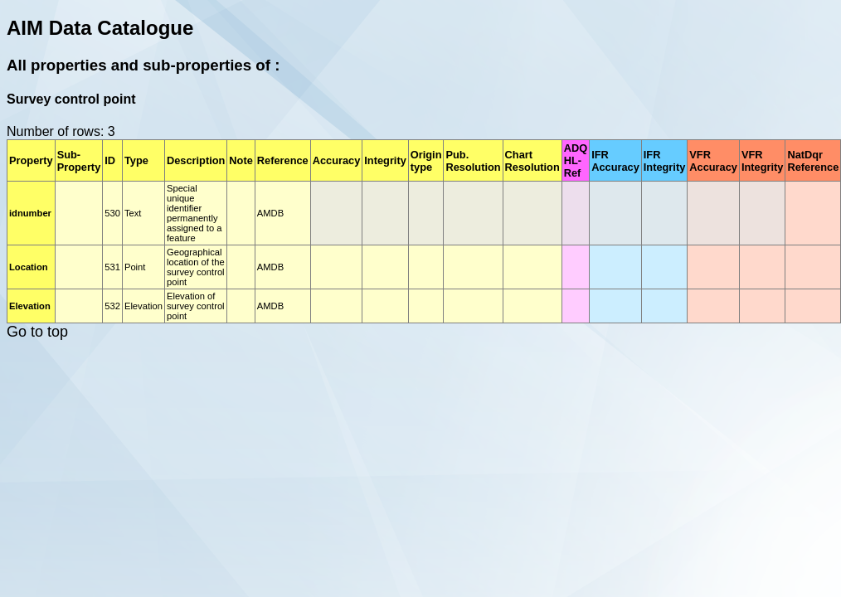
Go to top (37, 331)
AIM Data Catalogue (100, 28)
